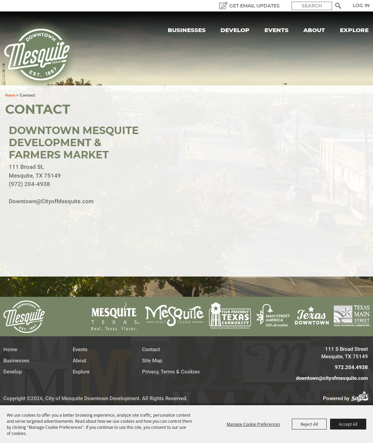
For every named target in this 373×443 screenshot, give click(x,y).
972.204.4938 (351, 367)
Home (10, 95)
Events (276, 30)
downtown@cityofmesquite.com (332, 378)
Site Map (152, 361)
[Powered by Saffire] (361, 398)
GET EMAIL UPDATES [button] (254, 6)
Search (338, 6)
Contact (151, 349)
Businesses (187, 30)
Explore (354, 30)
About (314, 30)
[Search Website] (312, 6)
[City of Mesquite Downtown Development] (41, 54)
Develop (235, 30)
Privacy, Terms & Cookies (171, 372)
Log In (361, 5)
